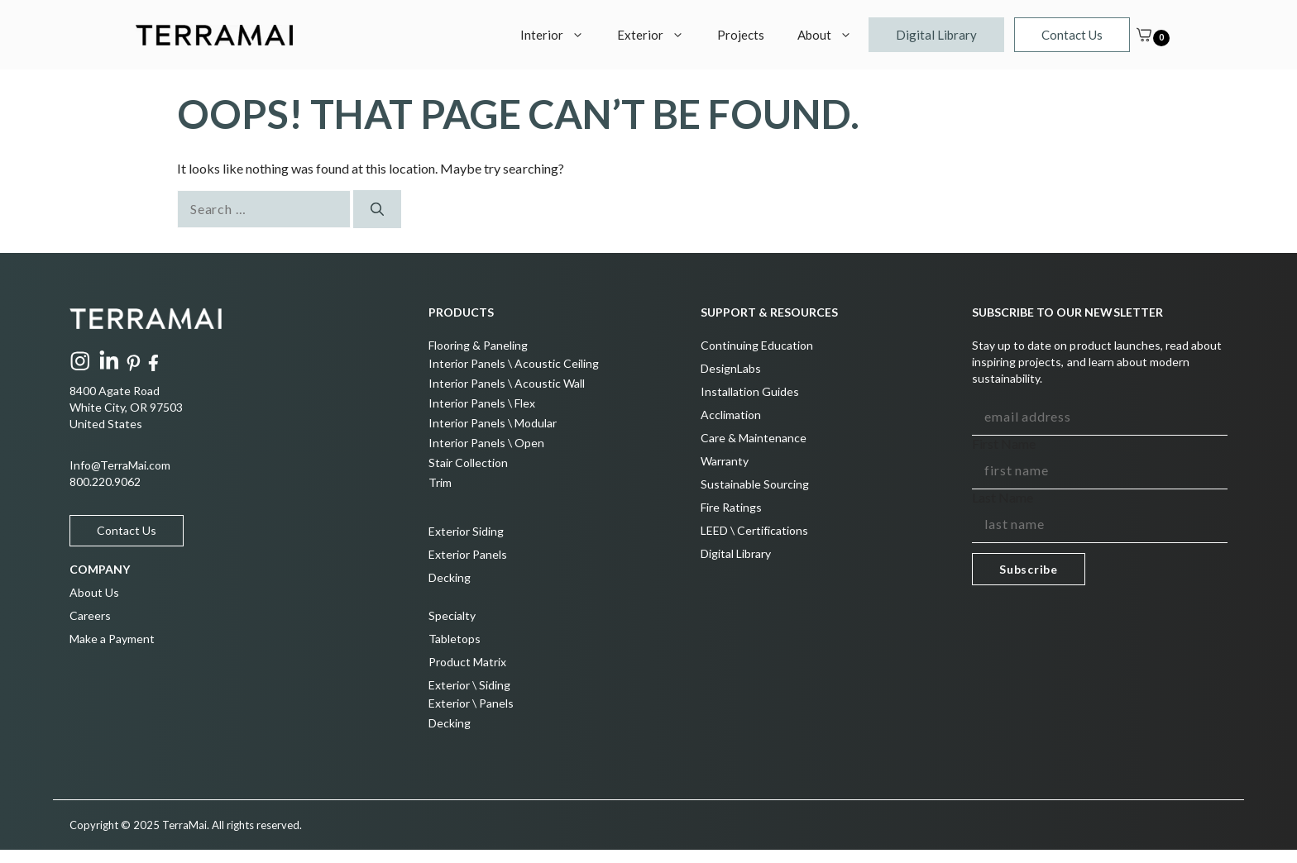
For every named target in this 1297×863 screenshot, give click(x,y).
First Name (1004, 443)
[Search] (377, 209)
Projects (740, 34)
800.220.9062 (105, 481)
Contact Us (1072, 34)
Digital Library (936, 34)
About (833, 34)
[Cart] (1144, 34)
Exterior (659, 34)
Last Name (1002, 497)
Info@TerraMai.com (119, 465)
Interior (560, 34)
